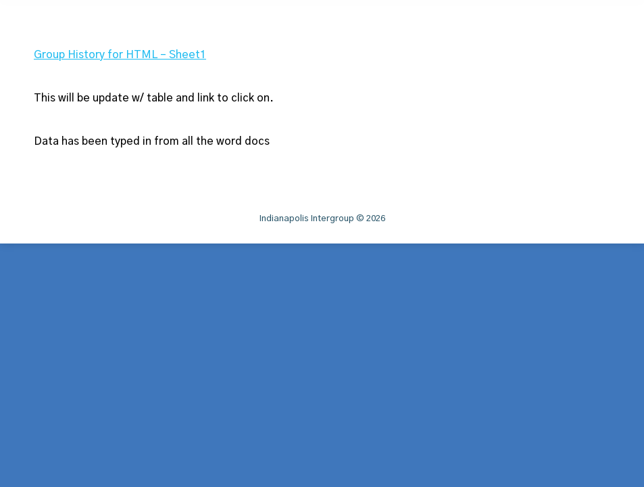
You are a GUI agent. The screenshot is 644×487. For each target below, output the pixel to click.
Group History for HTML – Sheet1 (120, 54)
